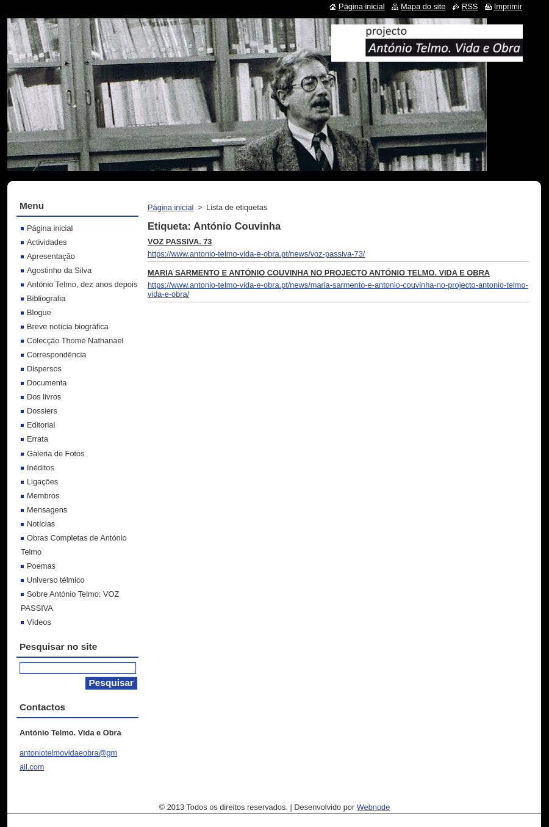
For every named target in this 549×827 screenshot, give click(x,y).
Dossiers (42, 410)
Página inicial (170, 207)
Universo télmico (56, 580)
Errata (37, 438)
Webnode (373, 807)
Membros (43, 495)
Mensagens (47, 509)
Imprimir (508, 6)
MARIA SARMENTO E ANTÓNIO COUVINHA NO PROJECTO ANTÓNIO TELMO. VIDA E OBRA (319, 272)
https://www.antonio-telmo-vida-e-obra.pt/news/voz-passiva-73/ (256, 253)
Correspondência (56, 354)
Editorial (41, 424)
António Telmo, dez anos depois (82, 284)
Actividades (46, 242)
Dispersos (44, 368)
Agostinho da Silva (59, 270)
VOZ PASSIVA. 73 (180, 241)
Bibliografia (46, 298)
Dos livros (44, 396)
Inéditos (40, 467)
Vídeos (39, 622)
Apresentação (51, 256)
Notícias (41, 523)
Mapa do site (423, 6)
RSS (470, 6)
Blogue (39, 312)
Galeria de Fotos (56, 453)
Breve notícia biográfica (68, 326)
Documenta (46, 382)
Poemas (41, 565)
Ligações (42, 481)
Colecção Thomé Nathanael (75, 340)
